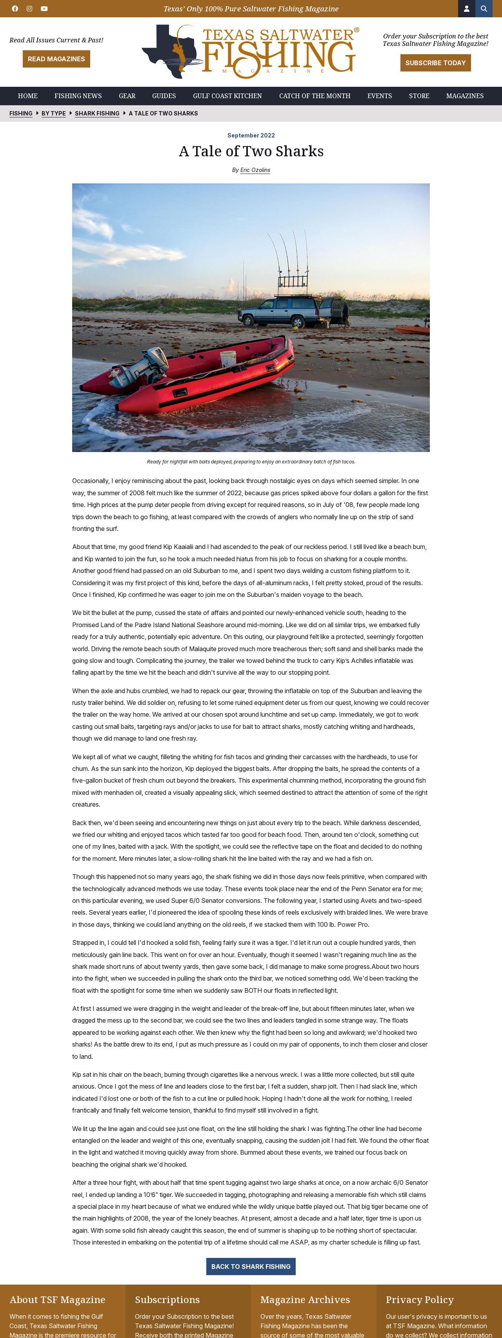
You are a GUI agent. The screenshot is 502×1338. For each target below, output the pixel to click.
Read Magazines (56, 59)
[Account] (466, 8)
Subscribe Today (436, 63)
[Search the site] (484, 8)
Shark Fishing (97, 113)
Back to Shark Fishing (251, 1266)
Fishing (21, 113)
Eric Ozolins (255, 170)
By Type (54, 113)
